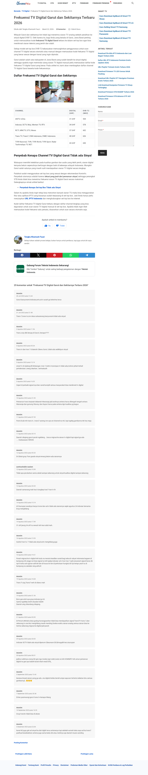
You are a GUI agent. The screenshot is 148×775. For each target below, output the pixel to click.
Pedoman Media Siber (79, 765)
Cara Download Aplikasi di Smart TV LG (116, 23)
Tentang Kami (33, 765)
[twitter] (38, 255)
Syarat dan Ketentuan (97, 765)
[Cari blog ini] (132, 3)
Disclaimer (65, 765)
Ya (47, 225)
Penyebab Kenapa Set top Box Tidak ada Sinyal (40, 187)
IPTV (74, 3)
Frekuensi (117, 3)
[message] (116, 138)
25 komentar (61, 29)
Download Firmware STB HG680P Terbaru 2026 (116, 92)
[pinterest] (54, 255)
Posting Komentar (21, 743)
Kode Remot (63, 3)
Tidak (60, 225)
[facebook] (22, 255)
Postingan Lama (87, 754)
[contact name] (116, 115)
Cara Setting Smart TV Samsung (113, 27)
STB (52, 3)
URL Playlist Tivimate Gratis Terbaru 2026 (114, 67)
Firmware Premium (101, 3)
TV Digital (42, 3)
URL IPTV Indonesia (33, 198)
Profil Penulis (46, 765)
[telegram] (87, 255)
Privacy (56, 765)
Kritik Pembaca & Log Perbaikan (120, 765)
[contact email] (116, 124)
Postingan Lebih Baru (23, 754)
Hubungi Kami (20, 765)
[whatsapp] (71, 255)
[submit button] (102, 153)
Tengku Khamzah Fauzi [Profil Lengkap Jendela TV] (34, 237)
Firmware (84, 3)
